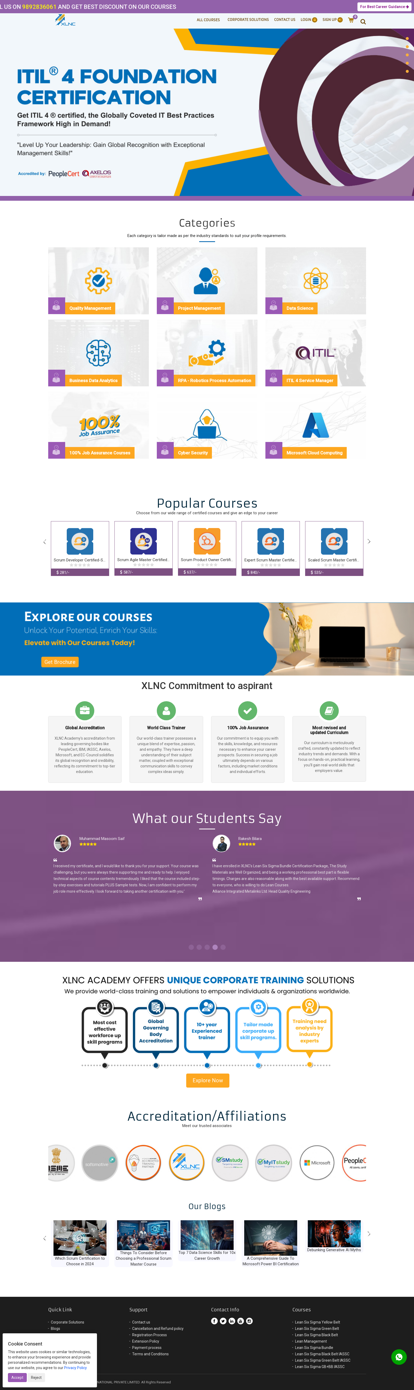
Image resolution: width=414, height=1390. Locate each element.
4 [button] (215, 947)
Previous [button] (45, 542)
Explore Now (208, 1080)
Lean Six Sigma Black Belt (316, 1335)
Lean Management (311, 1341)
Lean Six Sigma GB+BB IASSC (320, 1367)
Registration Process (149, 1335)
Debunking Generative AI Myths (334, 1250)
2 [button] (199, 947)
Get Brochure (59, 662)
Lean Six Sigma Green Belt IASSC (322, 1360)
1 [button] (191, 947)
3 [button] (207, 947)
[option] (207, 111)
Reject (36, 1377)
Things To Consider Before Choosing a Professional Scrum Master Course (143, 1258)
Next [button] (369, 542)
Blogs (55, 1328)
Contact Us (284, 19)
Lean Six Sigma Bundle (314, 1348)
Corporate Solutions (248, 19)
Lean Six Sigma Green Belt (317, 1328)
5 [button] (223, 947)
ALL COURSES (208, 20)
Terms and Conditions (150, 1354)
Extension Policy (145, 1341)
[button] (360, 21)
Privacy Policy (75, 1368)
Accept (17, 1377)
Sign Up (333, 20)
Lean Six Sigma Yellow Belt (317, 1322)
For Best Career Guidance (384, 7)
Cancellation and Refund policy (158, 1328)
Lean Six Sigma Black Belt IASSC (322, 1354)
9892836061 (18, 7)
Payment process (147, 1348)
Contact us (141, 1322)
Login (309, 20)
